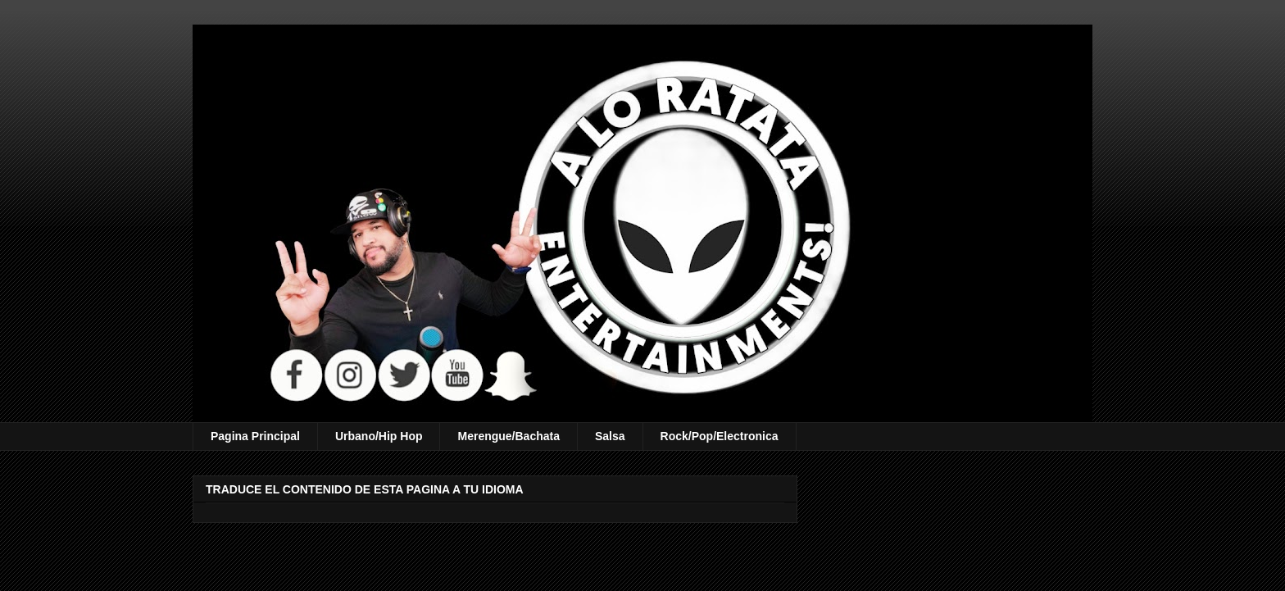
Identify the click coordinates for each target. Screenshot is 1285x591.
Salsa (610, 436)
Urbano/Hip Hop (379, 436)
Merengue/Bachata (508, 436)
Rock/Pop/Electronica (720, 436)
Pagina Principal (255, 436)
